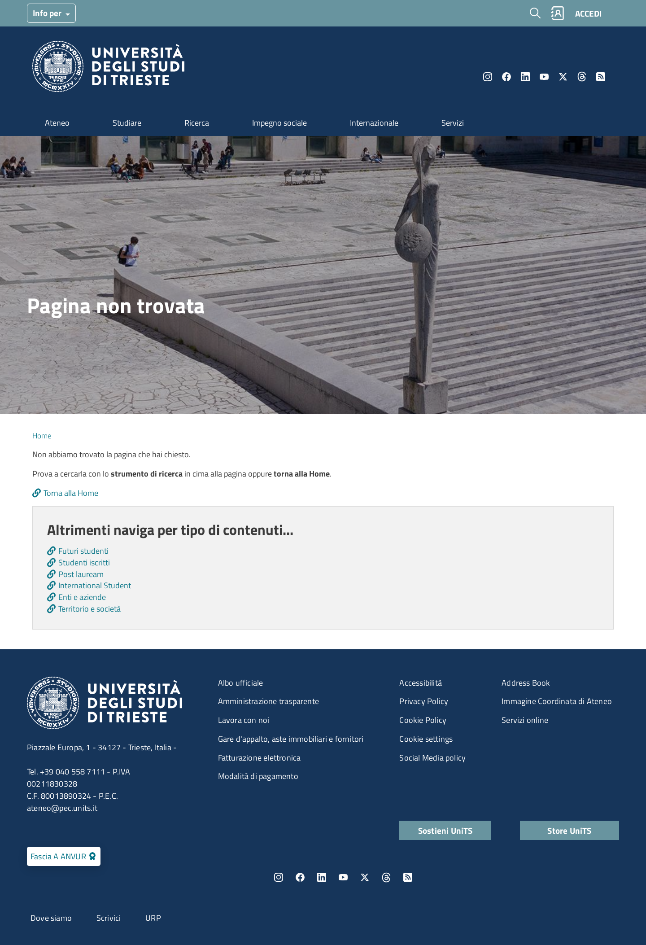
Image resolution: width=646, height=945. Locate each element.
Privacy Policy (423, 701)
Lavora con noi (244, 720)
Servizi (452, 123)
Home (42, 435)
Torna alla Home (71, 493)
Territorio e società (89, 609)
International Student (94, 585)
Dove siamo (51, 918)
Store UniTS (569, 830)
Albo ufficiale (240, 683)
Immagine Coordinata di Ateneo (557, 701)
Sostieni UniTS (445, 830)
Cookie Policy (422, 720)
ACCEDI (588, 13)
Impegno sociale (279, 123)
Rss (601, 77)
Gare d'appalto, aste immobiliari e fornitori (291, 739)
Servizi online (525, 720)
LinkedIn (525, 77)
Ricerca (196, 123)
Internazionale (374, 123)
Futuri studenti (83, 551)
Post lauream (81, 574)
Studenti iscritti (84, 562)
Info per (48, 12)
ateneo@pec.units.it (62, 808)
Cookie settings (426, 739)
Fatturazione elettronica (259, 758)
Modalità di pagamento (258, 776)
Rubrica (557, 13)
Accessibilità (420, 683)
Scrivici (108, 918)
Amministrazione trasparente (268, 701)
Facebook (506, 77)
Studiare (127, 123)
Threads (582, 77)
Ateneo (57, 123)
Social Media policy (432, 758)
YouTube (544, 77)
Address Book (526, 683)
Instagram (487, 77)
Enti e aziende (82, 597)
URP (153, 918)
